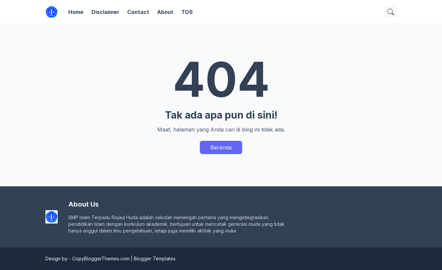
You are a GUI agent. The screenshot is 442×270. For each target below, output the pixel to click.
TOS (187, 12)
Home (75, 12)
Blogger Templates (155, 258)
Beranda (221, 147)
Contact (138, 12)
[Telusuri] (391, 12)
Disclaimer (105, 12)
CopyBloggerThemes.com (101, 258)
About (165, 12)
